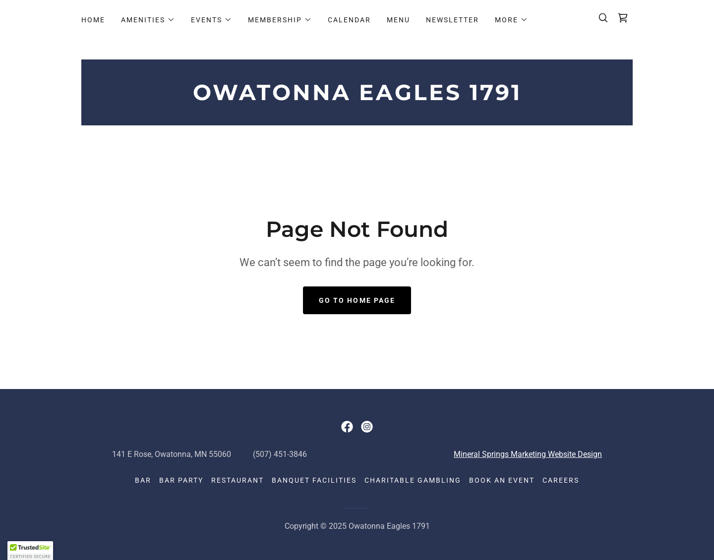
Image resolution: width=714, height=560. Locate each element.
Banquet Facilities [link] (314, 480)
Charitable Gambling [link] (412, 480)
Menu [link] (398, 20)
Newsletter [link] (452, 20)
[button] (148, 20)
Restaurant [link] (237, 480)
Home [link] (93, 20)
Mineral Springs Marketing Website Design (528, 454)
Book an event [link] (502, 480)
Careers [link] (560, 480)
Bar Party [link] (181, 480)
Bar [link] (143, 480)
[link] (623, 18)
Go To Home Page (357, 300)
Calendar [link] (349, 20)
